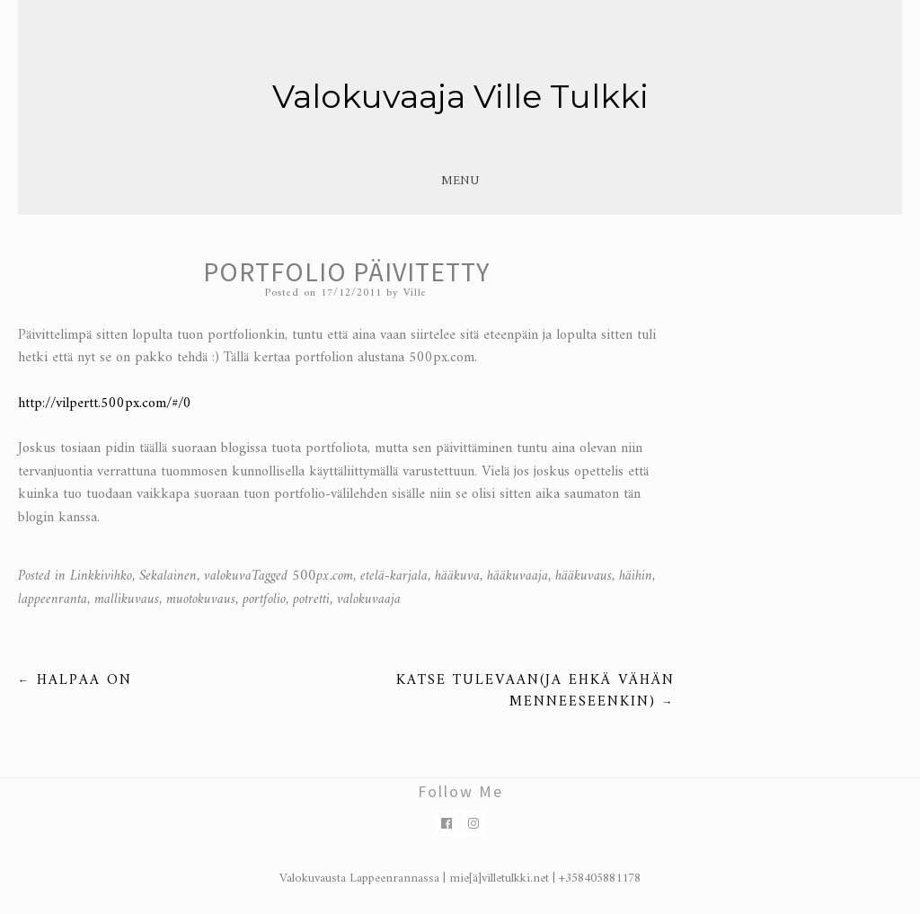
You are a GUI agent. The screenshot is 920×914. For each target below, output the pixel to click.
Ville (415, 293)
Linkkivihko (101, 576)
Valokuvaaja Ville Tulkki (460, 96)
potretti (311, 599)
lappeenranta (52, 599)
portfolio (264, 599)
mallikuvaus (126, 599)
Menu (460, 181)
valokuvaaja (369, 599)
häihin (635, 576)
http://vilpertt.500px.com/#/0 (104, 403)
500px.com (322, 576)
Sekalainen (168, 576)
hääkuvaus (583, 576)
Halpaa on (75, 680)
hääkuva (457, 576)
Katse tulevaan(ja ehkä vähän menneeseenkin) (535, 691)
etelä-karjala (394, 576)
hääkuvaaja (517, 576)
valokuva (228, 576)
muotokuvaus (200, 599)
